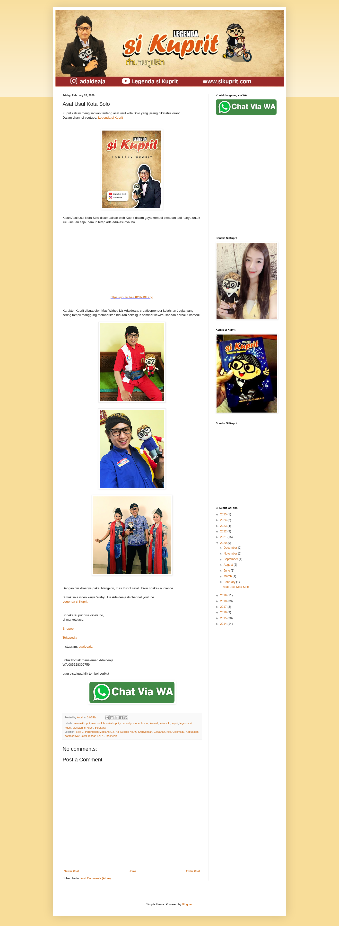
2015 (223, 618)
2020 (223, 543)
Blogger (187, 904)
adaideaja (85, 646)
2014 (223, 624)
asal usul (96, 723)
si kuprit (88, 727)
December (231, 547)
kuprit (175, 723)
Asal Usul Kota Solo (236, 587)
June (227, 570)
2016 (223, 612)
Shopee (68, 628)
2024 (223, 520)
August (229, 564)
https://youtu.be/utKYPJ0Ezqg (132, 297)
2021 (223, 537)
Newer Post (71, 871)
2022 (223, 531)
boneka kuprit (111, 723)
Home (132, 871)
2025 (223, 514)
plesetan (78, 727)
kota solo (165, 723)
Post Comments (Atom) (95, 878)
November (231, 553)
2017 (223, 607)
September (231, 559)
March (228, 576)
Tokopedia (70, 637)
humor (144, 723)
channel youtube (129, 723)
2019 (223, 595)
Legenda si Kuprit (110, 117)
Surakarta (100, 727)
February (230, 582)
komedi (154, 723)
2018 (223, 601)
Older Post (193, 871)
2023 (223, 526)
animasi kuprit (82, 723)
